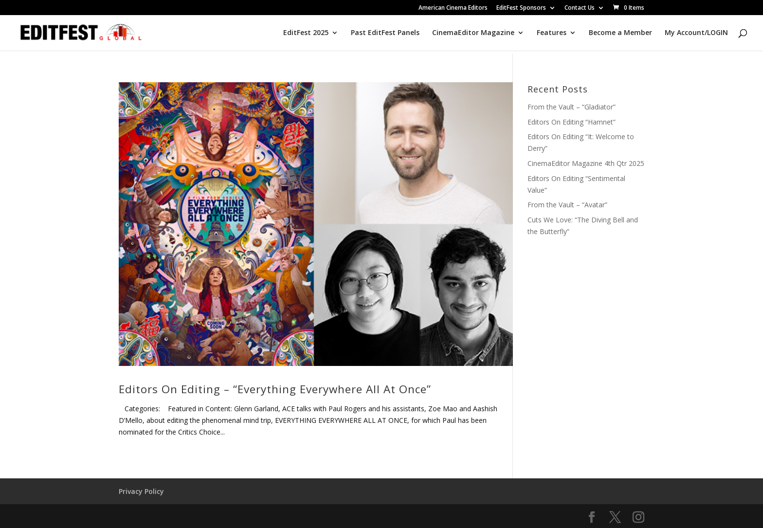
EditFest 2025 (305, 33)
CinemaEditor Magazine (473, 33)
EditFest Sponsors (521, 8)
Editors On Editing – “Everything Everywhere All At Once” (275, 389)
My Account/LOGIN (696, 33)
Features (551, 33)
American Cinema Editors (453, 8)
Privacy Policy (141, 491)
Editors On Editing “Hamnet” (571, 122)
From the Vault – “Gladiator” (571, 106)
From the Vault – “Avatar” (567, 204)
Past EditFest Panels (385, 33)
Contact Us (579, 8)
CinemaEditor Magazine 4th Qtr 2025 (585, 163)
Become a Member (620, 33)
